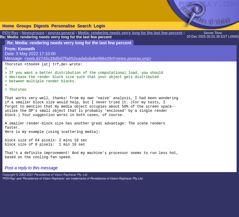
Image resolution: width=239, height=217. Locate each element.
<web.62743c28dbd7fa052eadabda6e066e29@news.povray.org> (87, 58)
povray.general (61, 33)
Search (84, 26)
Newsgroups (33, 33)
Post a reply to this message (31, 167)
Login (99, 26)
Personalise (63, 26)
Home (8, 26)
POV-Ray (10, 33)
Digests (41, 26)
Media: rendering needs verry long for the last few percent (130, 33)
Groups (23, 26)
